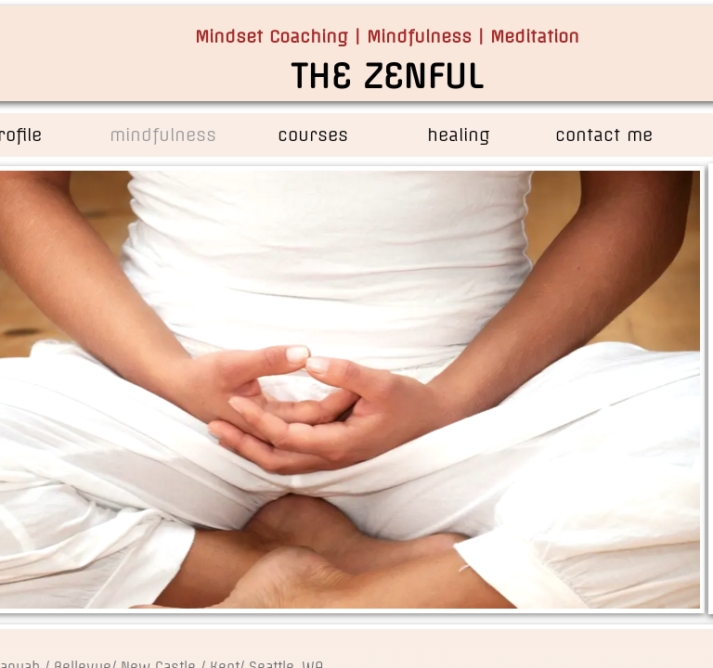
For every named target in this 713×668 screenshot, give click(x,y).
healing (458, 135)
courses (313, 135)
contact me (604, 135)
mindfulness (163, 135)
